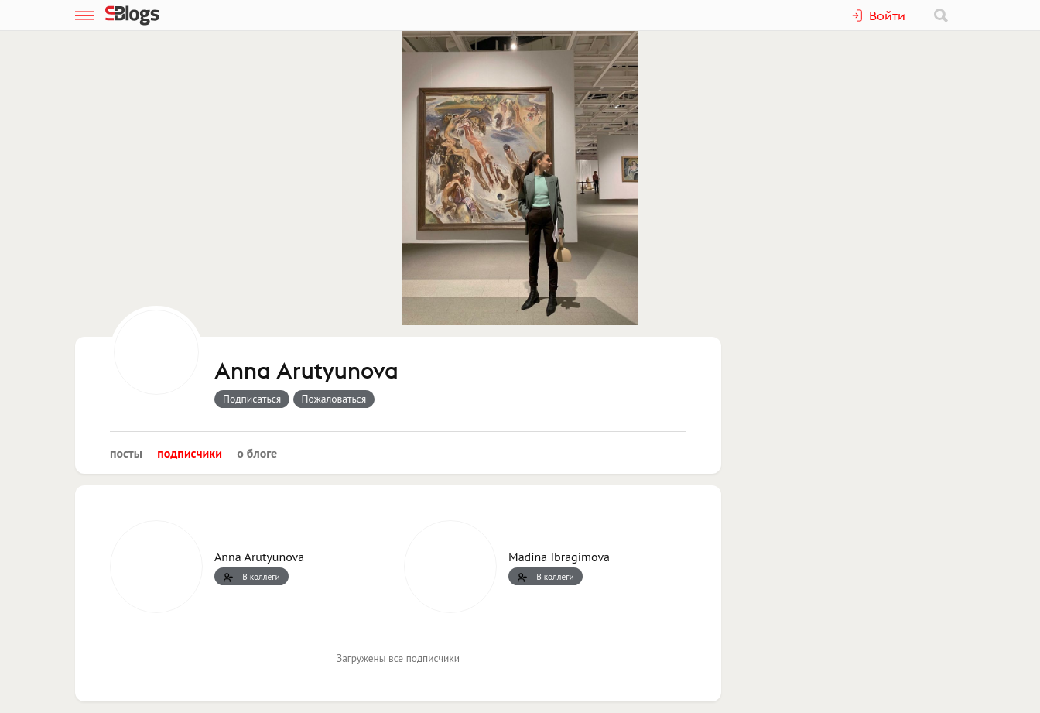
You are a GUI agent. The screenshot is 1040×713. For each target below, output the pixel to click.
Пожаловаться (334, 399)
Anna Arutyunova (306, 371)
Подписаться (252, 399)
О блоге (257, 453)
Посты (126, 453)
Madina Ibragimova (559, 556)
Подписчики (189, 453)
